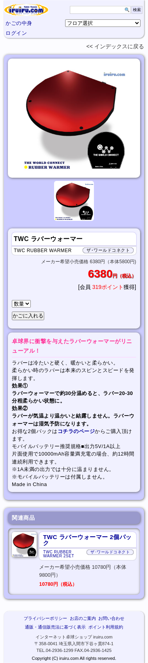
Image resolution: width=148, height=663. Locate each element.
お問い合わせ (111, 618)
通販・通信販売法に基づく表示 (55, 627)
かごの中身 (19, 23)
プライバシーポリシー (45, 618)
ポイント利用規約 (105, 627)
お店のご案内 (83, 618)
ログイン (16, 33)
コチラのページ (76, 431)
